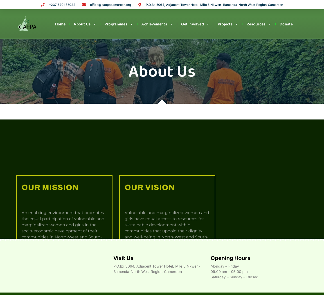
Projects (228, 24)
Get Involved (195, 24)
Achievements (157, 24)
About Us (85, 24)
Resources (259, 24)
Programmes (119, 24)
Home (60, 24)
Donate (286, 24)
